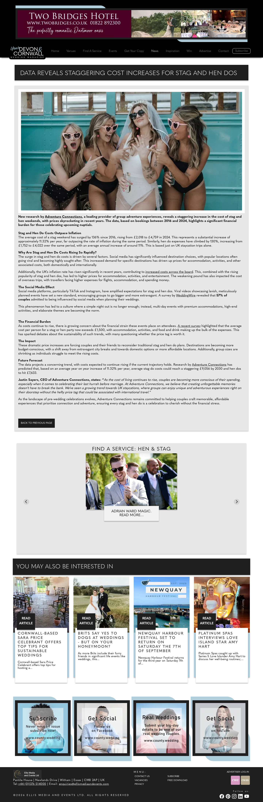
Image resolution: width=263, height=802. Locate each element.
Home (55, 51)
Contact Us (142, 776)
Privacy (139, 784)
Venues (71, 51)
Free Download (177, 780)
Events (113, 51)
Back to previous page (36, 423)
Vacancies (141, 780)
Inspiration (172, 51)
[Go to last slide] (26, 502)
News (154, 51)
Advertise (205, 51)
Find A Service (92, 51)
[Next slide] (237, 502)
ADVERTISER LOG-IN (238, 772)
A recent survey (189, 326)
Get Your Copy (134, 51)
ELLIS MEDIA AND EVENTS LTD (55, 795)
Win (189, 51)
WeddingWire (186, 295)
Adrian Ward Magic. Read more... (131, 513)
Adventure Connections (63, 217)
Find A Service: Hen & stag (131, 449)
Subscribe (241, 50)
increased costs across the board (169, 272)
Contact (223, 51)
